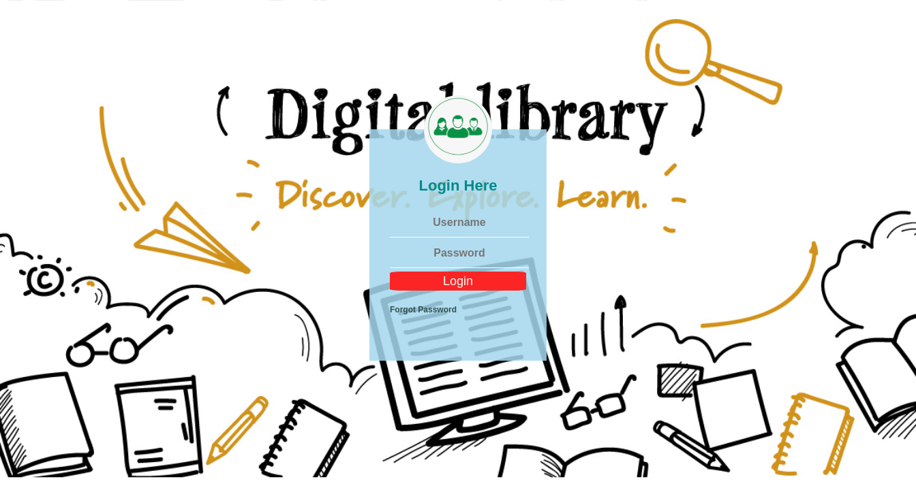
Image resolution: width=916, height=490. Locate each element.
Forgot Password (423, 309)
